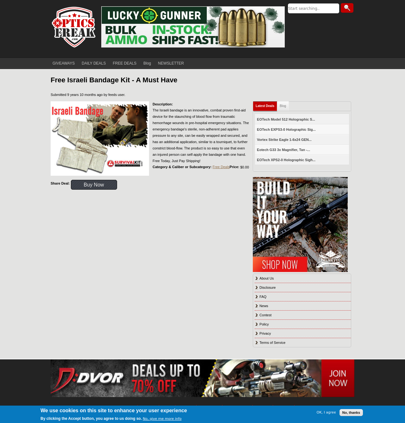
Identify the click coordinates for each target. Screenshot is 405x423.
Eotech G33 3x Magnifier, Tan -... (283, 150)
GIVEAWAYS (64, 63)
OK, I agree (326, 412)
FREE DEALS (125, 63)
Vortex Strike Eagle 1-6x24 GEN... (284, 140)
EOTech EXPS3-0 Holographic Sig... (286, 129)
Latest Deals (265, 106)
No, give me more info (162, 419)
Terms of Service (272, 342)
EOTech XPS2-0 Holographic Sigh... (286, 160)
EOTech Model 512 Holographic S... (286, 119)
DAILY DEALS (94, 63)
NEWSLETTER (171, 63)
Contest (265, 315)
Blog (147, 63)
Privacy (265, 333)
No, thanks (351, 412)
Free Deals (221, 167)
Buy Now (94, 184)
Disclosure (267, 287)
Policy (264, 324)
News (263, 306)
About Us (266, 278)
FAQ (262, 297)
